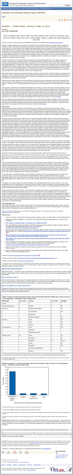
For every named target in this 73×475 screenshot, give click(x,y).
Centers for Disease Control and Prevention (19, 462)
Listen (20, 453)
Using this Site (22, 465)
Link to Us (29, 465)
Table (59, 96)
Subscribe (15, 453)
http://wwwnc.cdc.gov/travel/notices (26, 260)
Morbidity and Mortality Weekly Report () (23, 13)
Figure (44, 104)
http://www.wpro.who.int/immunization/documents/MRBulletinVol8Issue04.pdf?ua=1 (36, 258)
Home (3, 465)
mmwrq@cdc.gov (46, 448)
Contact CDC (37, 465)
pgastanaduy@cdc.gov (7, 212)
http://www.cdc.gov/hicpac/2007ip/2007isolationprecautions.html (22, 227)
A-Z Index (9, 465)
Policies (15, 465)
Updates (8, 453)
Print (3, 453)
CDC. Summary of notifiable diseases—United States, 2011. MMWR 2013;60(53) (26, 223)
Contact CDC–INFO (31, 470)
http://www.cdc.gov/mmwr (34, 442)
